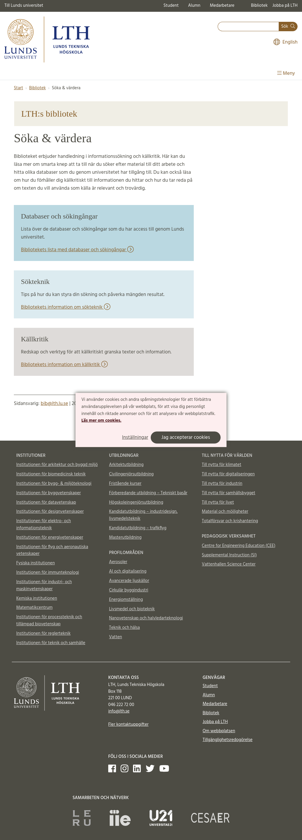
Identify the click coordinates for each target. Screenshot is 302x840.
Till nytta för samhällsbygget (228, 493)
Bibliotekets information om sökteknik (65, 307)
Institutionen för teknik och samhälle (50, 642)
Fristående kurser (125, 483)
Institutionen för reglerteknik (43, 633)
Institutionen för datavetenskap (46, 502)
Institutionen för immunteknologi (47, 572)
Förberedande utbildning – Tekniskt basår (148, 493)
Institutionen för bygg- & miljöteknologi (53, 483)
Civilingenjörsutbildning (131, 474)
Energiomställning (126, 599)
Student (170, 5)
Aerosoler (118, 561)
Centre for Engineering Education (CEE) (238, 545)
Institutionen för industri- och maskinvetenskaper (44, 585)
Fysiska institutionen (35, 563)
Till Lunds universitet (23, 5)
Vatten (115, 637)
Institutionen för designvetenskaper (50, 511)
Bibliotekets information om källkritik (64, 365)
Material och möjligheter (225, 511)
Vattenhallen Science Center (228, 564)
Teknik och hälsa (124, 627)
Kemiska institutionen (36, 598)
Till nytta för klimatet (221, 464)
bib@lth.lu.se (54, 404)
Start (18, 88)
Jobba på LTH (285, 5)
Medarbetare (222, 5)
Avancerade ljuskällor (129, 580)
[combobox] (248, 27)
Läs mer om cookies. (101, 420)
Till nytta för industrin (222, 483)
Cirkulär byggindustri (128, 590)
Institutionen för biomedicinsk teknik (51, 474)
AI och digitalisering (128, 571)
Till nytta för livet (218, 502)
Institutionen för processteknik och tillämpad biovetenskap (49, 621)
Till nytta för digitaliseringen (228, 474)
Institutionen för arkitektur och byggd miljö (57, 464)
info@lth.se (118, 711)
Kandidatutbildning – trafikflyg (138, 528)
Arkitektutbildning (126, 464)
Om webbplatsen (219, 731)
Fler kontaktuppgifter (128, 724)
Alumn (194, 5)
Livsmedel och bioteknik (132, 609)
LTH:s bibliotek (49, 113)
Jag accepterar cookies (185, 438)
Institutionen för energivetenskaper (49, 537)
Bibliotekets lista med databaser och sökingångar (77, 250)
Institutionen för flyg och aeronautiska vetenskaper (52, 550)
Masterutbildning (125, 537)
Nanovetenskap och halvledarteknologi (146, 618)
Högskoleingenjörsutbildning (136, 502)
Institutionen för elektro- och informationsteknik (43, 524)
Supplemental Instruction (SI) (229, 555)
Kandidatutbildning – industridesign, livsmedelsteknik (143, 515)
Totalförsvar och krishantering (230, 521)
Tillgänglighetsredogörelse (227, 739)
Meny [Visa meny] (286, 73)
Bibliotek (259, 5)
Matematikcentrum (34, 607)
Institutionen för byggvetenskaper (48, 493)
